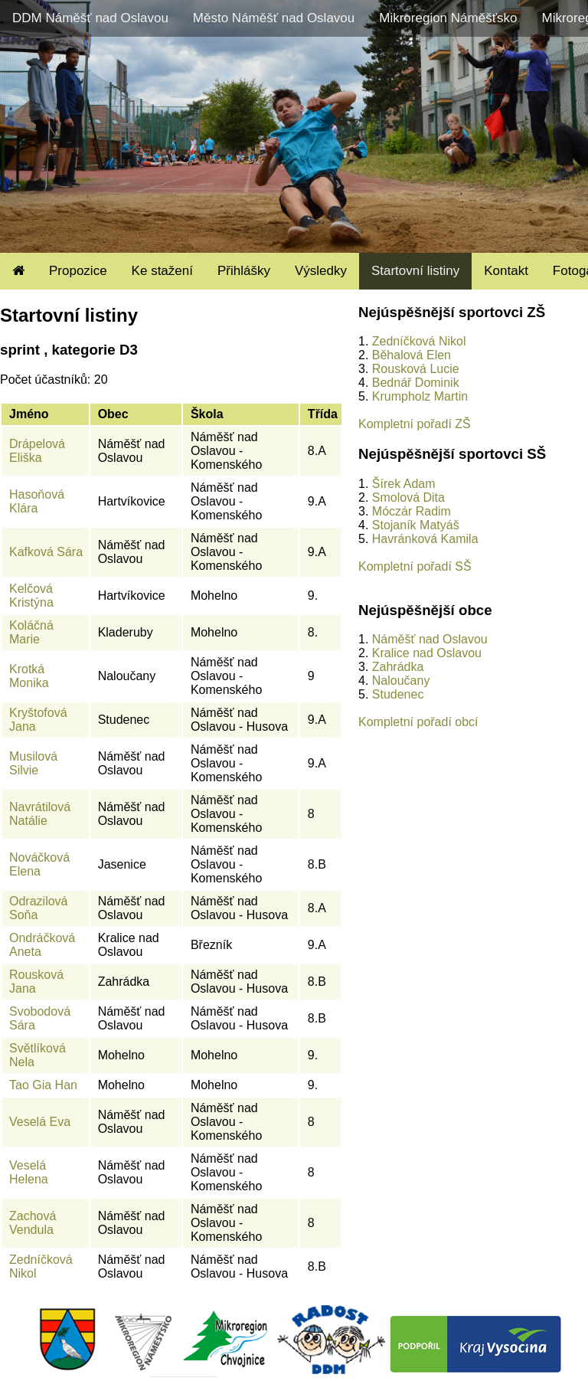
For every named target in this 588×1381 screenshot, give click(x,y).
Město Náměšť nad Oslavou (273, 18)
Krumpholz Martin (420, 396)
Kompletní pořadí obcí (418, 721)
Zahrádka (398, 666)
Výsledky (321, 270)
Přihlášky (243, 270)
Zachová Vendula (32, 1222)
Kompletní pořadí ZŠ (414, 423)
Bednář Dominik (415, 382)
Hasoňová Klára (36, 501)
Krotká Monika (29, 676)
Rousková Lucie (415, 368)
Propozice (78, 270)
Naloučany (401, 680)
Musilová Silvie (33, 763)
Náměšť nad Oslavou (430, 639)
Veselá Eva (39, 1121)
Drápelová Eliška (37, 450)
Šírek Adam (404, 483)
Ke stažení (162, 270)
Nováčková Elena (39, 864)
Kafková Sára (46, 551)
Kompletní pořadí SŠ (415, 566)
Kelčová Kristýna (31, 595)
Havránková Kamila (425, 538)
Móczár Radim (411, 511)
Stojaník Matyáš (415, 525)
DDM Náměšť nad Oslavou (90, 18)
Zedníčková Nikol (419, 341)
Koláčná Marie (31, 632)
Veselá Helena (28, 1172)
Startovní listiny (415, 270)
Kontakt (506, 270)
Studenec (398, 694)
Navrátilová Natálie (39, 813)
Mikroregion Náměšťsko (448, 18)
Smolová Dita (408, 497)
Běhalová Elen (411, 355)
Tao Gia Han (43, 1084)
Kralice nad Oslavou (427, 652)
